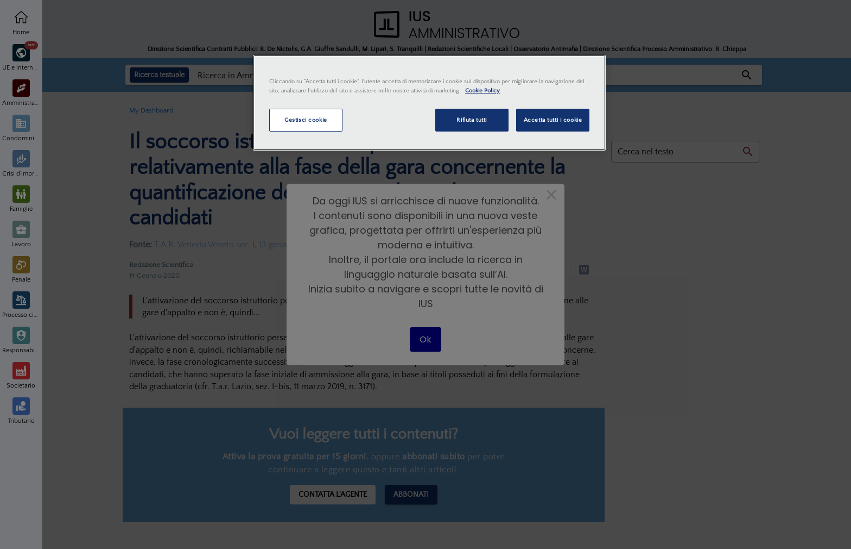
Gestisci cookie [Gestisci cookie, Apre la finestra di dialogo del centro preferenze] (305, 119)
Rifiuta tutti (471, 119)
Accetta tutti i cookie (553, 119)
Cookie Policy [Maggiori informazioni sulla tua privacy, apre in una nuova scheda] (482, 90)
